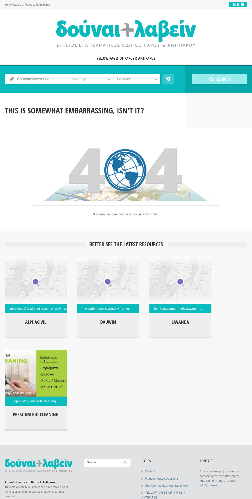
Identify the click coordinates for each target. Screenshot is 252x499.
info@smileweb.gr (211, 386)
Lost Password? (53, 461)
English (238, 4)
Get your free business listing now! (166, 386)
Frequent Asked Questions (161, 379)
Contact (150, 372)
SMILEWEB (40, 492)
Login (16, 423)
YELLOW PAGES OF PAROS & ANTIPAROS (126, 58)
